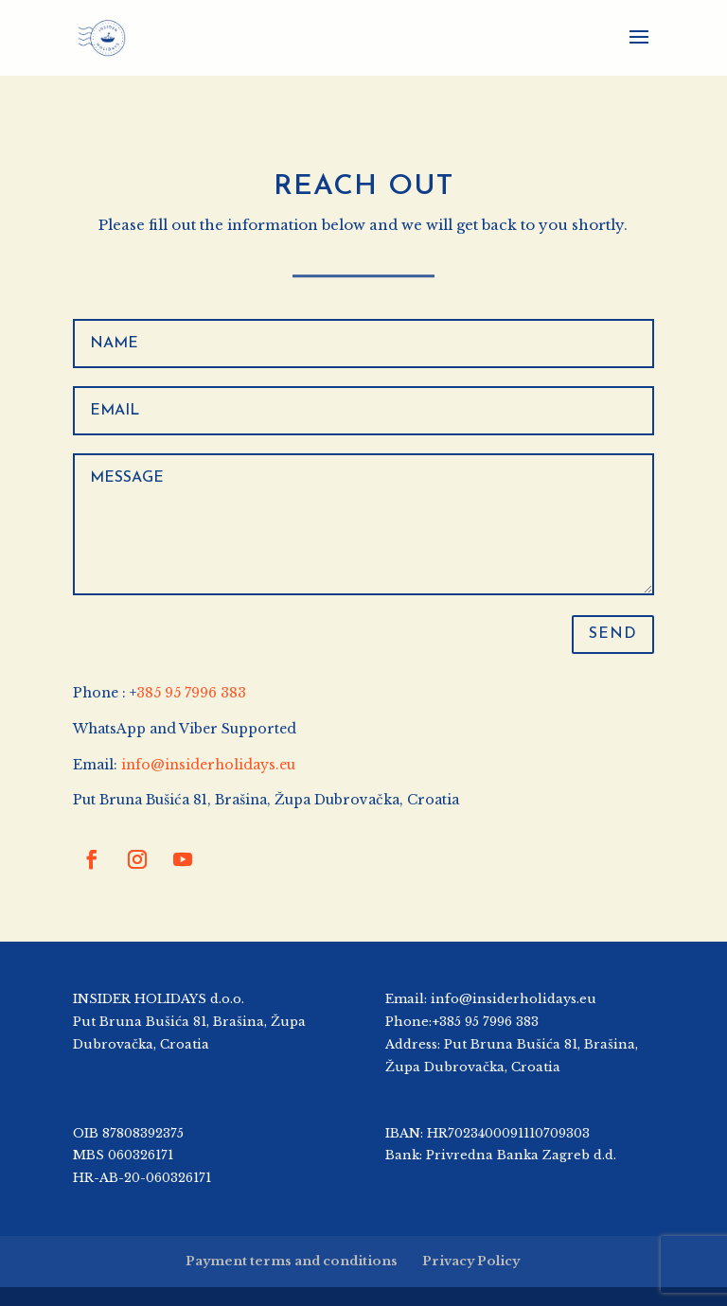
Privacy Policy (471, 1261)
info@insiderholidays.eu (208, 764)
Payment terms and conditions (292, 1261)
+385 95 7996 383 (485, 1022)
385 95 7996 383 (191, 692)
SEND (613, 634)
